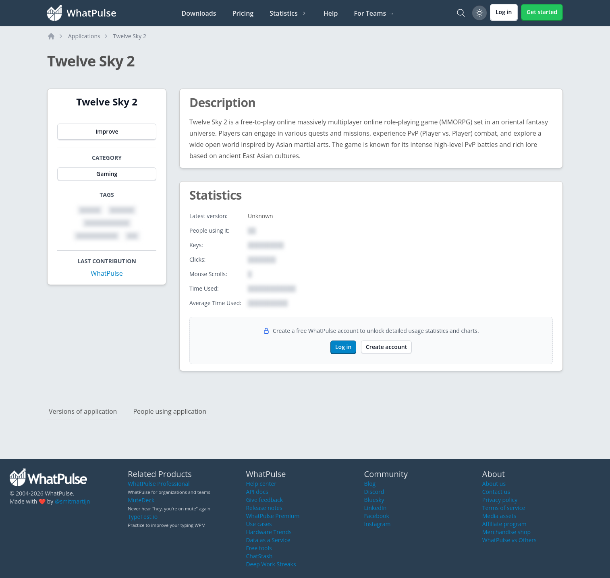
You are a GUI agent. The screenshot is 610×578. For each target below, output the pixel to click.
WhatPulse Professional (158, 483)
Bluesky (374, 500)
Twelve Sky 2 (129, 36)
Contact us (496, 491)
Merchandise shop (506, 532)
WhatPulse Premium (272, 516)
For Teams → (374, 13)
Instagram (377, 524)
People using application (169, 411)
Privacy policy (500, 500)
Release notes (264, 508)
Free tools (259, 548)
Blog (370, 483)
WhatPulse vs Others (509, 540)
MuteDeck (141, 500)
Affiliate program (504, 524)
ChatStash (259, 556)
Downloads (199, 13)
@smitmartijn (72, 501)
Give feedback (264, 500)
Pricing (243, 13)
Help (331, 13)
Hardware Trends (268, 532)
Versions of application (83, 411)
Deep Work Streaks (271, 564)
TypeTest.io (143, 516)
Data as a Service (268, 540)
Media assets (499, 516)
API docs (257, 491)
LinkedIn (375, 508)
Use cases (259, 524)
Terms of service (503, 508)
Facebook (376, 516)
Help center (261, 483)
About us (494, 483)
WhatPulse (106, 273)
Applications (84, 36)
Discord (374, 491)
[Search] (461, 13)
